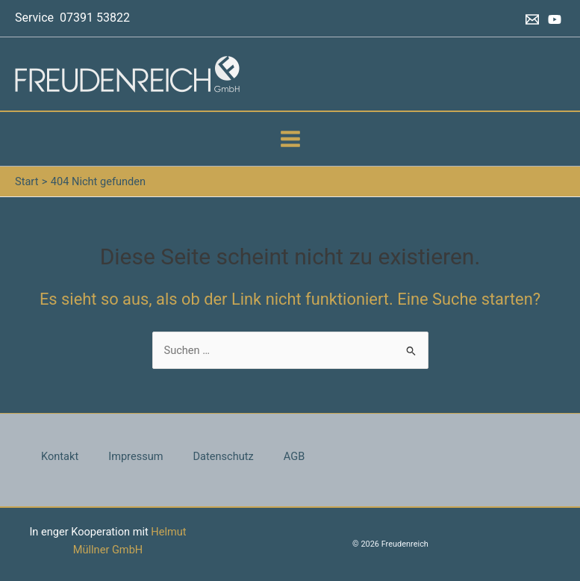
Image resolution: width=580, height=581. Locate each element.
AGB (294, 456)
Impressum (135, 456)
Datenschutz (223, 456)
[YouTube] (554, 19)
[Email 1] (532, 19)
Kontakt (59, 456)
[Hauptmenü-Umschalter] (290, 138)
